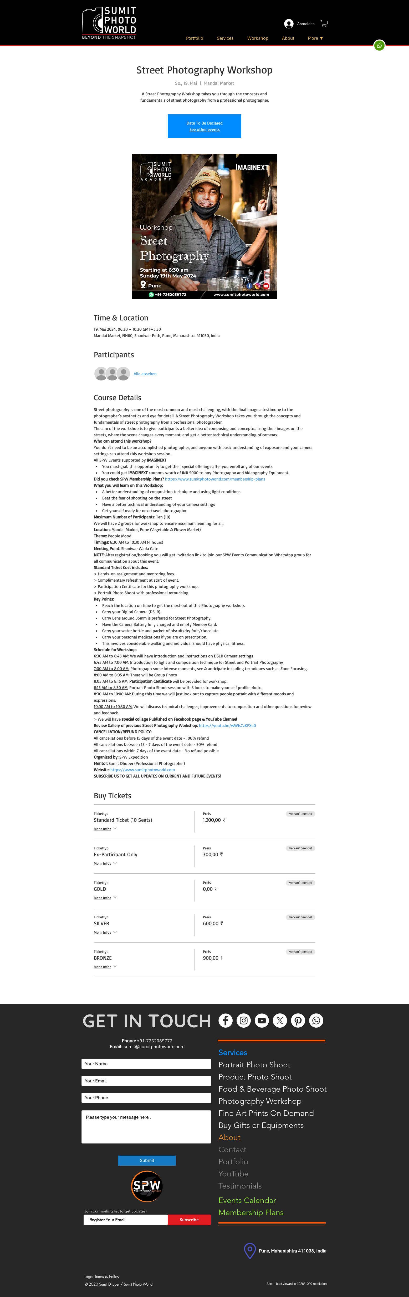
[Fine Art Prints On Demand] (276, 1113)
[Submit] (147, 1161)
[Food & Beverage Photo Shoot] (276, 1089)
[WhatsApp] (316, 1020)
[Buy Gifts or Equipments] (276, 1125)
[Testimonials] (276, 1186)
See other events (205, 129)
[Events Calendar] (276, 1200)
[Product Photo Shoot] (276, 1077)
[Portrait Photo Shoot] (276, 1065)
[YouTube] (262, 1020)
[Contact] (276, 1149)
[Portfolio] (276, 1162)
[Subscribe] (189, 1220)
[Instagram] (244, 1020)
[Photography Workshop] (276, 1101)
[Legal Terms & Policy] (123, 1277)
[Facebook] (225, 1020)
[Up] (379, 45)
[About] (276, 1137)
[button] (324, 23)
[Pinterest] (298, 1020)
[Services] (276, 1053)
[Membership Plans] (276, 1212)
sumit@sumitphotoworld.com (154, 1047)
